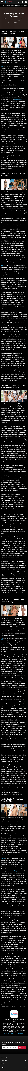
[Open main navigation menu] (2, 2)
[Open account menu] (22, 2)
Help (13, 1064)
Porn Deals (3, 5)
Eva (2, 638)
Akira (2, 66)
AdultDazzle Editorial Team (17, 19)
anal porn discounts (6, 690)
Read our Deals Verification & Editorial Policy (14, 1033)
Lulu (2, 426)
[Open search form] (18, 2)
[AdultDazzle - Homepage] (8, 2)
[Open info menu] (26, 2)
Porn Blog (9, 5)
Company (13, 1060)
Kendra (3, 858)
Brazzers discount (19, 99)
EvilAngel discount (18, 871)
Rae (2, 265)
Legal (13, 1067)
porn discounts (19, 443)
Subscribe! (21, 1047)
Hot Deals (13, 1057)
